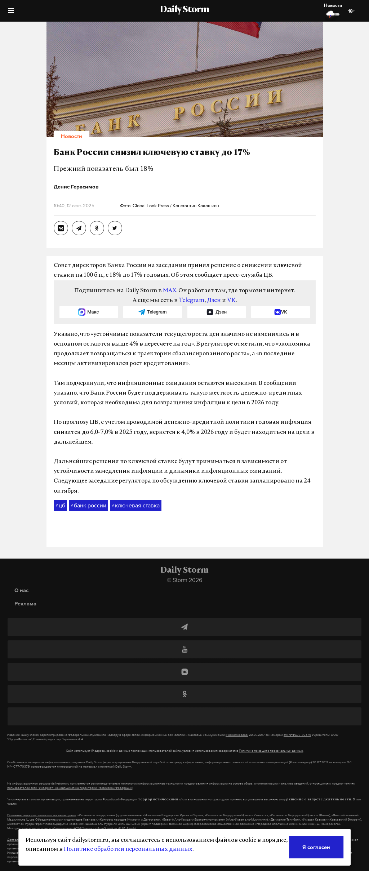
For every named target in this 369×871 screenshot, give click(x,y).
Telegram (191, 300)
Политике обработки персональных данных (128, 849)
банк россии (88, 505)
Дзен (214, 300)
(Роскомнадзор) (237, 735)
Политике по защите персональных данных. (271, 750)
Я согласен (316, 847)
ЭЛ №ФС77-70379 (297, 735)
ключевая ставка (136, 505)
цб (60, 505)
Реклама (25, 603)
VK (231, 300)
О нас (21, 590)
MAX (169, 291)
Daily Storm (184, 10)
